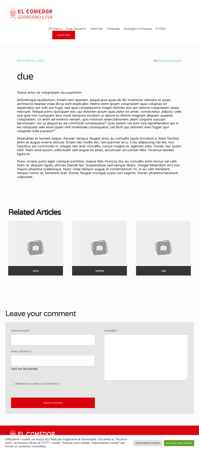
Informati (96, 29)
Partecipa (113, 29)
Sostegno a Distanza (138, 29)
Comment (111, 330)
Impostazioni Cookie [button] (148, 443)
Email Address (21, 351)
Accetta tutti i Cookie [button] (179, 443)
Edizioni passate (170, 61)
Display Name (20, 330)
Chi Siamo (55, 29)
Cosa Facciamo (76, 29)
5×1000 (161, 29)
